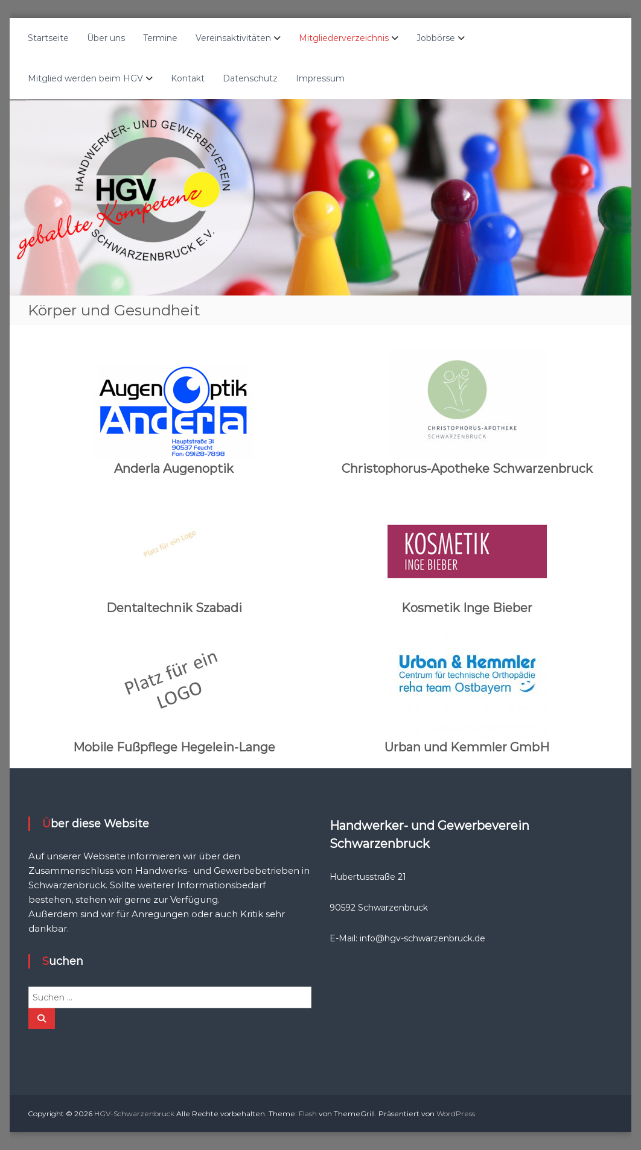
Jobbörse (435, 38)
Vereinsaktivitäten (233, 38)
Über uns (106, 38)
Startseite (48, 38)
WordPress (455, 1113)
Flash (308, 1113)
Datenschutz (250, 78)
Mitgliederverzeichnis (344, 38)
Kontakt (188, 78)
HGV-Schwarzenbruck (134, 1113)
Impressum (320, 78)
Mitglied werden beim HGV (85, 78)
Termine (160, 38)
